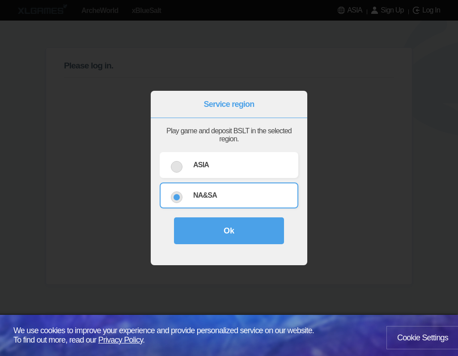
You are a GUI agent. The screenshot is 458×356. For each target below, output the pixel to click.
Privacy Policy (120, 339)
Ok (229, 230)
